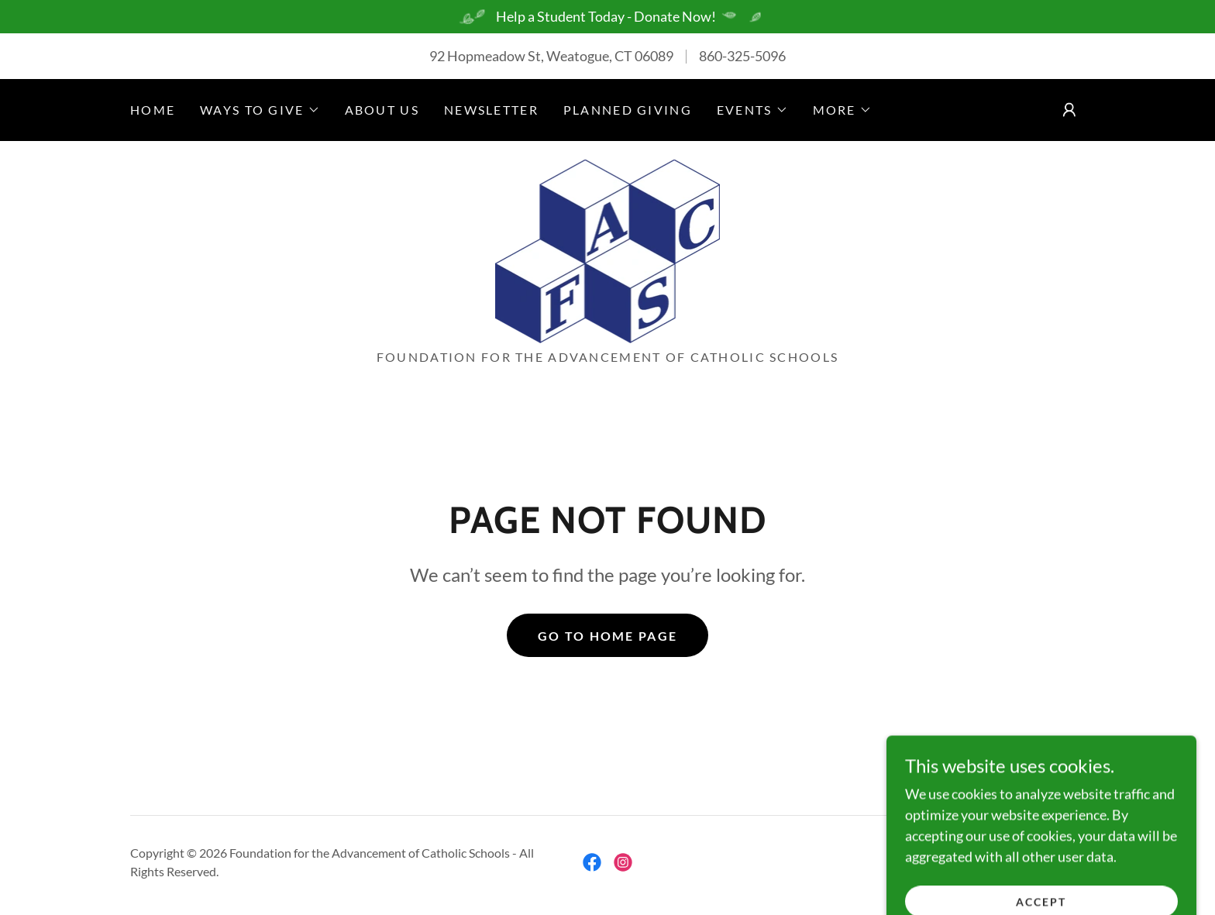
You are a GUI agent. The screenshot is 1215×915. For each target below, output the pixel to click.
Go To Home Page (607, 635)
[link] (607, 249)
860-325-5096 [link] (742, 55)
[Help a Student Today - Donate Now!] (607, 16)
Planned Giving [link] (627, 109)
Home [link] (152, 109)
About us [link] (382, 109)
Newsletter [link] (491, 109)
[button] (259, 110)
